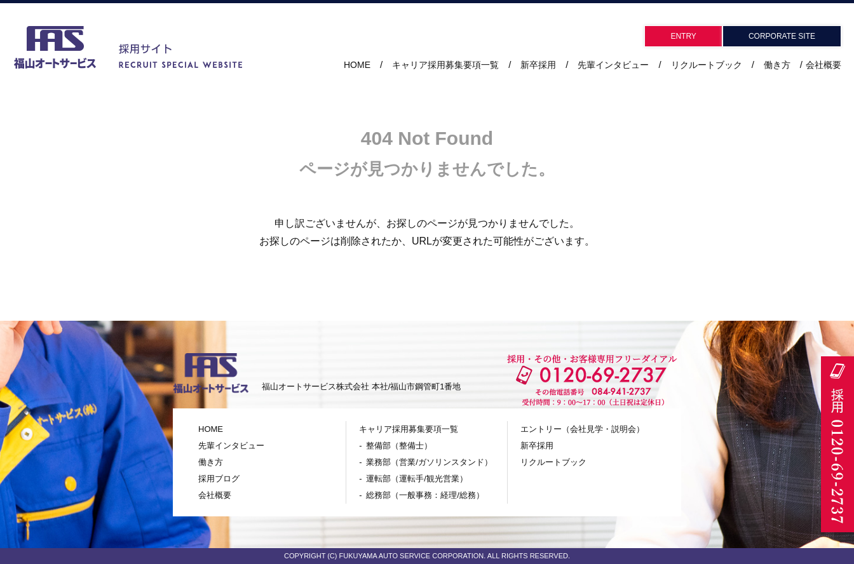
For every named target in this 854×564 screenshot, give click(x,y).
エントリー (582, 429)
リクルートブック (706, 65)
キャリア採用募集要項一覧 (408, 429)
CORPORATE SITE (782, 36)
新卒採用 (538, 65)
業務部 (429, 462)
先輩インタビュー (613, 65)
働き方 (777, 65)
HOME (357, 65)
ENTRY (683, 36)
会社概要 (823, 65)
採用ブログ (219, 478)
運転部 (417, 478)
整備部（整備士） (399, 445)
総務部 (425, 495)
